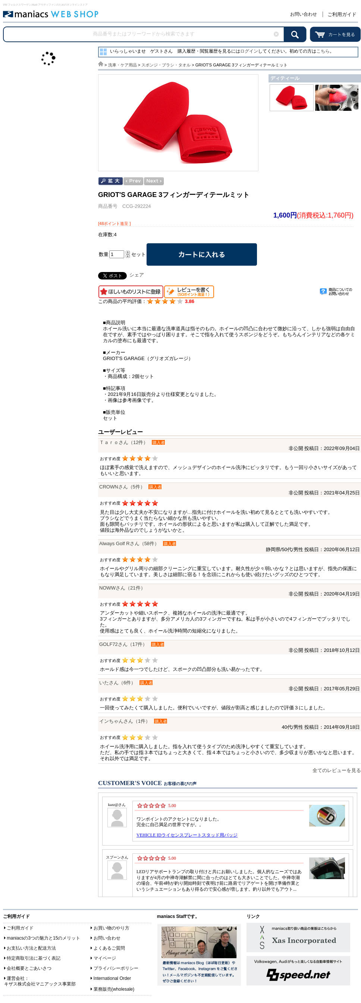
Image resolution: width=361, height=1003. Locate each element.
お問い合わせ (303, 14)
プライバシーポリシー (116, 968)
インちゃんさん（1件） (124, 721)
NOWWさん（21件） (122, 588)
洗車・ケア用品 (122, 65)
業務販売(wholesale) (114, 989)
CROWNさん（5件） (122, 487)
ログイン (249, 51)
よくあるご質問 (109, 948)
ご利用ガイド (342, 14)
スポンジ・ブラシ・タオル (166, 65)
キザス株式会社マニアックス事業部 (40, 984)
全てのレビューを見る (337, 770)
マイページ (105, 958)
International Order (112, 978)
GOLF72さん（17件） (123, 644)
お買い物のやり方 (111, 928)
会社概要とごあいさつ (29, 968)
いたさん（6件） (117, 682)
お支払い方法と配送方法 (31, 948)
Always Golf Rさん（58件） (129, 543)
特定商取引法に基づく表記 (33, 958)
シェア (136, 275)
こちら (323, 51)
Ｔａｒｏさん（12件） (123, 442)
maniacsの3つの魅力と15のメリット (43, 938)
